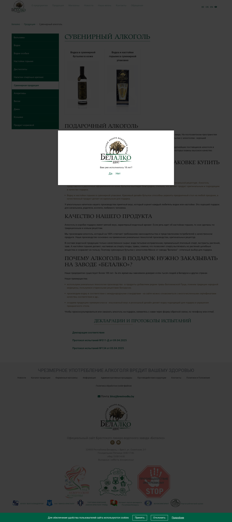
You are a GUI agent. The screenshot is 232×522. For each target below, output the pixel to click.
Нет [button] (118, 173)
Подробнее (178, 517)
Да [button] (111, 173)
